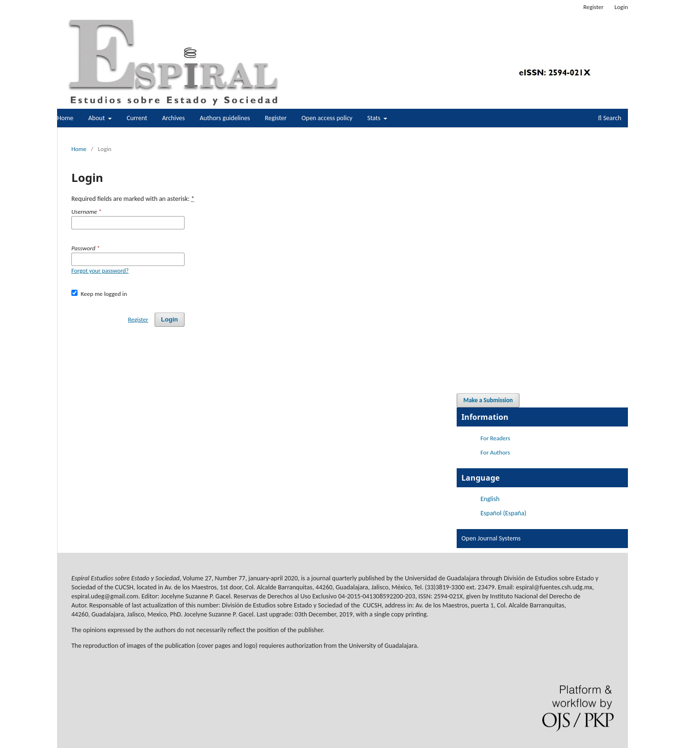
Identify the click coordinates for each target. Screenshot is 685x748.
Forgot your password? (100, 270)
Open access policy (327, 118)
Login (621, 6)
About (97, 118)
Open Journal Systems (491, 538)
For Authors (495, 452)
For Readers (495, 438)
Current (137, 118)
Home (65, 118)
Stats (374, 118)
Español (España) (503, 513)
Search (609, 118)
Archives (173, 118)
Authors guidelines (225, 118)
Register (276, 118)
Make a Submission (488, 400)
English (489, 499)
